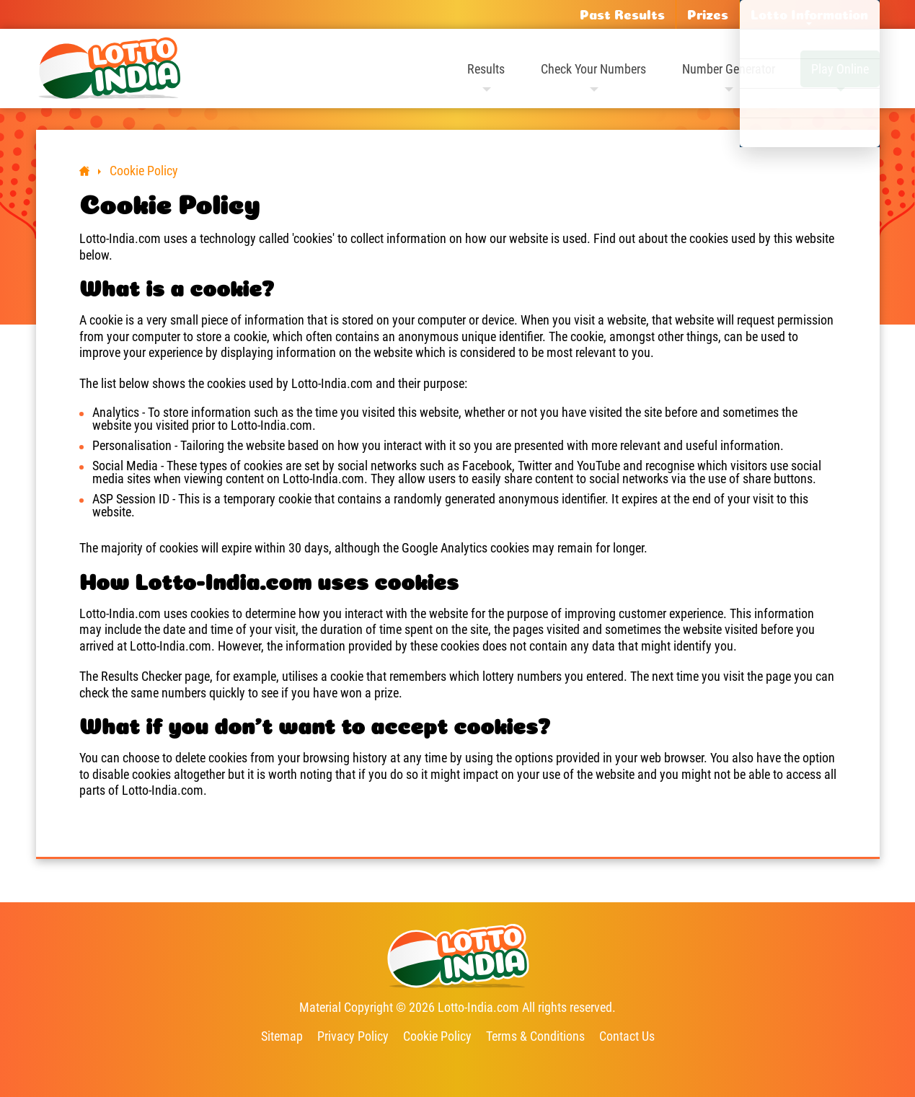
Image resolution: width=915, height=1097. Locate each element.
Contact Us (627, 1036)
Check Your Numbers (593, 68)
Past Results (622, 14)
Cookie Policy (437, 1036)
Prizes (707, 14)
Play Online (840, 68)
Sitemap (282, 1036)
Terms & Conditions (535, 1036)
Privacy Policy (353, 1036)
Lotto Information (809, 14)
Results (486, 68)
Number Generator (728, 68)
